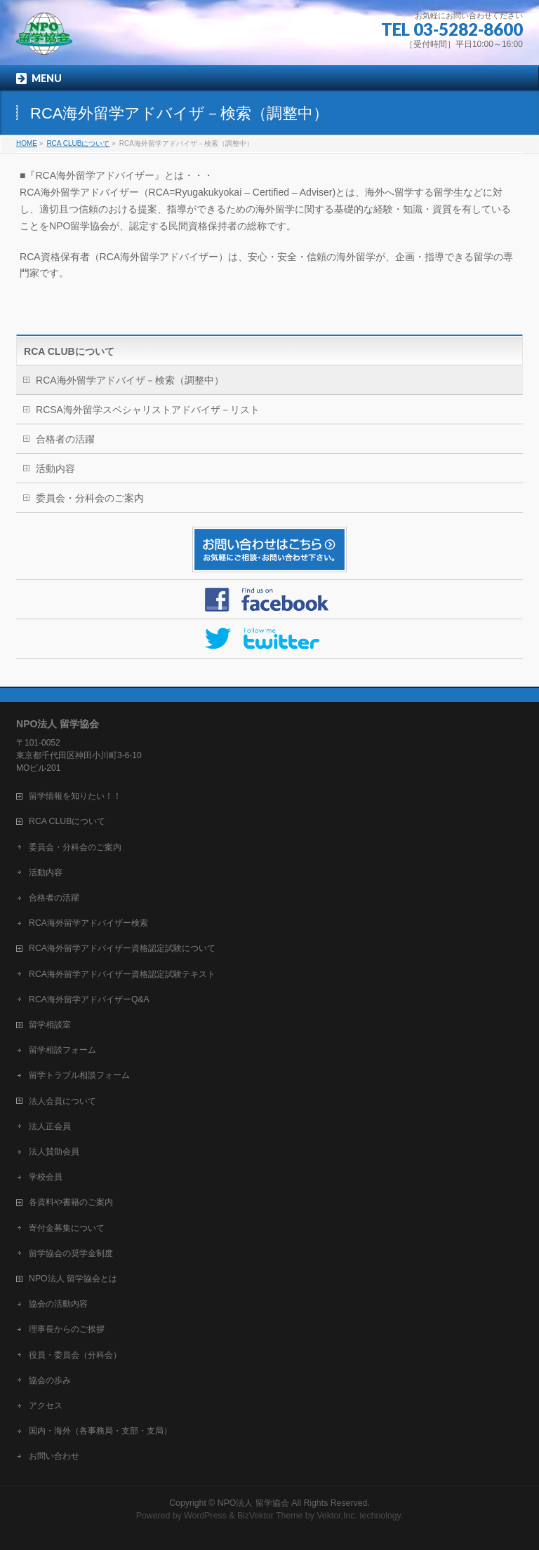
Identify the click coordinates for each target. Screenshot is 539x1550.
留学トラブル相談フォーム (79, 1075)
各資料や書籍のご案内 (71, 1202)
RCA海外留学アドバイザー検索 (88, 923)
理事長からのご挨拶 (67, 1329)
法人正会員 (50, 1126)
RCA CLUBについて (69, 351)
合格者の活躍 (65, 439)
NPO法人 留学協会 (253, 1503)
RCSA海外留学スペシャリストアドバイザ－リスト (148, 409)
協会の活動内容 (58, 1304)
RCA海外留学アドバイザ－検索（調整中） (130, 380)
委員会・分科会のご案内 (90, 498)
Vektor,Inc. (337, 1516)
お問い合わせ (54, 1456)
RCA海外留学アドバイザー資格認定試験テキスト (122, 974)
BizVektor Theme (270, 1516)
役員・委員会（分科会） (75, 1355)
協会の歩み (50, 1380)
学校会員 (45, 1177)
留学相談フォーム (62, 1050)
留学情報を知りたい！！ (75, 796)
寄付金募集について (67, 1228)
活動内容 (55, 468)
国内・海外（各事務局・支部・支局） (100, 1431)
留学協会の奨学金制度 (71, 1253)
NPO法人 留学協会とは (73, 1278)
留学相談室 (50, 1025)
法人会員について (62, 1101)
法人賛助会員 (54, 1152)
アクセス (45, 1405)
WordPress (205, 1516)
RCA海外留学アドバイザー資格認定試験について (122, 948)
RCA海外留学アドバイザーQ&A (89, 999)
